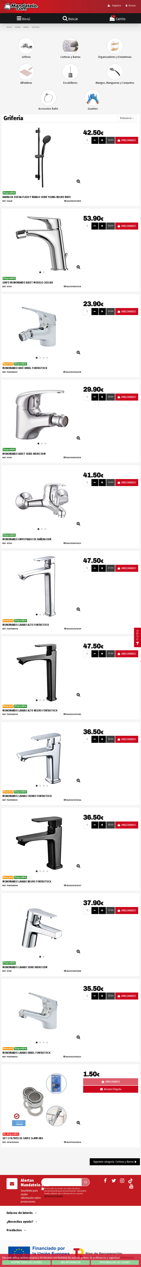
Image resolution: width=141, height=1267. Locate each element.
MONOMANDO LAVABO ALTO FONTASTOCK (25, 624)
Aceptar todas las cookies (26, 1262)
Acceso (131, 5)
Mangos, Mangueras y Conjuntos (115, 82)
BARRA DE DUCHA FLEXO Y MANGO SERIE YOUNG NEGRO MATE (36, 197)
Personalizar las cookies (115, 1262)
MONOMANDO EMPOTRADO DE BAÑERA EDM (26, 539)
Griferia (26, 57)
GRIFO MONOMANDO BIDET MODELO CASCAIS (27, 282)
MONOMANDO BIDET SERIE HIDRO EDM (24, 453)
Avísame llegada (110, 1089)
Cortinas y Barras (70, 57)
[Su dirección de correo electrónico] (61, 1182)
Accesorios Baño (48, 108)
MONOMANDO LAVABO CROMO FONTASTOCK (27, 796)
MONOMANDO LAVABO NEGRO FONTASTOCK (26, 881)
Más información (71, 1262)
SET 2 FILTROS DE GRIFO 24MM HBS (22, 1138)
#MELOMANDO (126, 140)
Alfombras (26, 82)
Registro (114, 5)
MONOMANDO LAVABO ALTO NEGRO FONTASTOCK (29, 710)
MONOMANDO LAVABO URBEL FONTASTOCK (26, 1052)
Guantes (93, 108)
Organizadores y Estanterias (115, 57)
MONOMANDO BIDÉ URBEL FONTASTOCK (24, 368)
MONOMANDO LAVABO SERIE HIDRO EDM (24, 967)
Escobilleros (70, 82)
